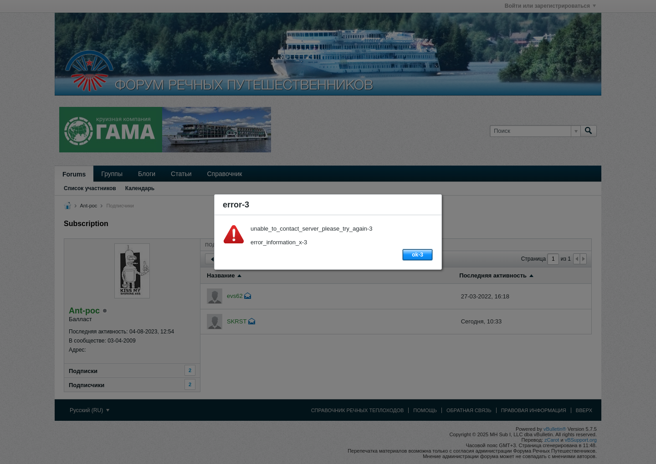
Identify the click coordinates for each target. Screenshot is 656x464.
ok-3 (417, 255)
